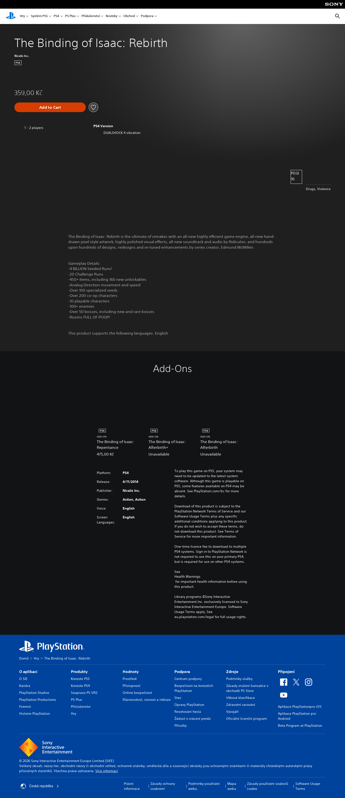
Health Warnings (187, 576)
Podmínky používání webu (204, 786)
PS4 (56, 16)
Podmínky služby (239, 679)
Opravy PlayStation (189, 704)
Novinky (111, 16)
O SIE (23, 679)
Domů (24, 658)
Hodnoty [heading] (131, 671)
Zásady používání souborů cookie (267, 786)
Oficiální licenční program (246, 718)
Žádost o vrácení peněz (192, 718)
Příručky (180, 725)
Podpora (147, 16)
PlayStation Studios (34, 692)
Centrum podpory (188, 679)
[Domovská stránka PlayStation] (11, 16)
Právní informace (132, 786)
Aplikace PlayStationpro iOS (300, 706)
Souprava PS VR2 (84, 692)
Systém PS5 (39, 16)
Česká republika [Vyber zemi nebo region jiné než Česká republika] (39, 786)
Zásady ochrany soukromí (162, 786)
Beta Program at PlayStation (300, 725)
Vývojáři (232, 711)
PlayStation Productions (37, 699)
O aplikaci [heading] (28, 671)
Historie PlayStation (34, 713)
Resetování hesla (187, 711)
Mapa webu (231, 786)
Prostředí (130, 679)
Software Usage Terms (307, 786)
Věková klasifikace (240, 698)
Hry (22, 16)
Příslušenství (90, 16)
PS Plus (70, 16)
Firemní (25, 706)
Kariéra (24, 686)
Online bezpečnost (137, 692)
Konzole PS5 (80, 679)
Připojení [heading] (286, 671)
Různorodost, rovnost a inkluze (147, 699)
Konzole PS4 (80, 686)
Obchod (129, 16)
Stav (177, 698)
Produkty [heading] (79, 671)
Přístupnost (131, 686)
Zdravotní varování (240, 704)
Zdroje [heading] (232, 671)
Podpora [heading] (182, 671)
